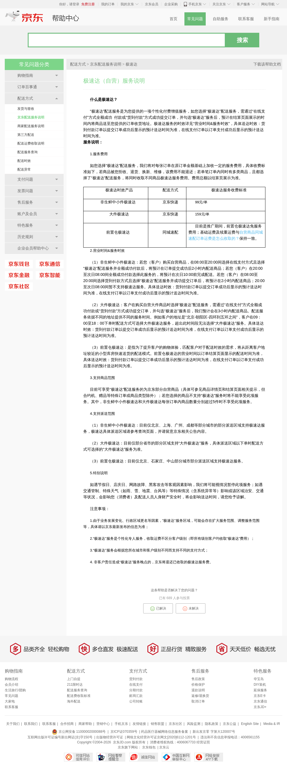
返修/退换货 (200, 696)
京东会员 (151, 4)
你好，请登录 (69, 4)
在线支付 (136, 685)
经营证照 (203, 742)
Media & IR (271, 724)
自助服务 (220, 19)
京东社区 (175, 724)
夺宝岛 (259, 679)
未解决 (191, 608)
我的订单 (108, 4)
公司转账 (136, 701)
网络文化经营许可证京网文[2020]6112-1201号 (161, 737)
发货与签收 (25, 109)
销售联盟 (157, 724)
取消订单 (198, 701)
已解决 (158, 608)
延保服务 (260, 690)
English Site (250, 724)
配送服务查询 (27, 152)
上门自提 (73, 679)
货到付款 (136, 679)
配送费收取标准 (79, 696)
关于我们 (13, 724)
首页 (173, 19)
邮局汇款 (136, 696)
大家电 (10, 701)
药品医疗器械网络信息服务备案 (164, 732)
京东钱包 (149, 747)
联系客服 (246, 19)
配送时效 (24, 161)
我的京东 (127, 4)
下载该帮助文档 (267, 64)
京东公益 (229, 724)
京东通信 (260, 701)
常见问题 (195, 19)
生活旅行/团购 (15, 690)
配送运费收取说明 (30, 143)
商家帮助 (85, 724)
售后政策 (198, 679)
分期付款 (136, 690)
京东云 (164, 747)
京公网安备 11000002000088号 (79, 732)
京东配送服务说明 (30, 117)
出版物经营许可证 (109, 737)
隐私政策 (211, 724)
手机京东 (195, 4)
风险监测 (193, 724)
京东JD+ (260, 707)
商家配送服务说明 (30, 126)
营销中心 (103, 724)
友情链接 (139, 724)
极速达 (131, 64)
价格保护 (198, 685)
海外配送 (73, 701)
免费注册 (88, 4)
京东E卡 (260, 696)
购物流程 (11, 679)
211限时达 (75, 685)
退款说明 (198, 690)
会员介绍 (11, 685)
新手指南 (271, 19)
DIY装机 (260, 685)
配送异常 (24, 169)
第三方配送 (25, 135)
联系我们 (31, 724)
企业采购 (171, 4)
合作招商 (67, 724)
